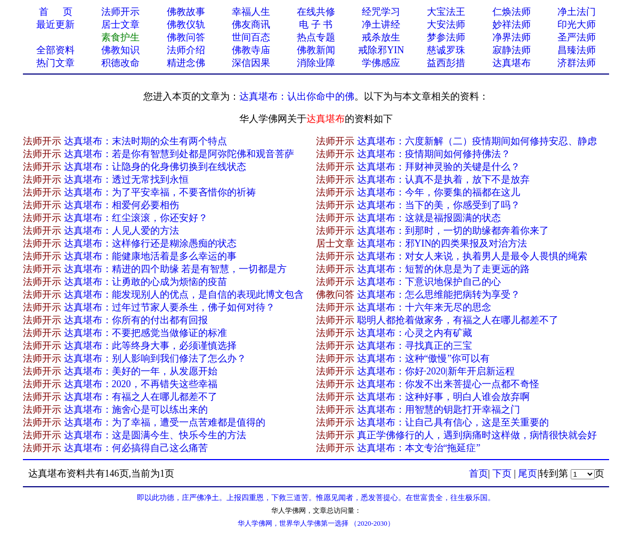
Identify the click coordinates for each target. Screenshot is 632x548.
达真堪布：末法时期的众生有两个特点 (145, 141)
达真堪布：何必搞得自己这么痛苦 (136, 448)
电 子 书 (316, 24)
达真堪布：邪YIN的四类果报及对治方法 (442, 243)
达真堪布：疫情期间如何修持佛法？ (434, 154)
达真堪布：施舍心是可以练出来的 (136, 409)
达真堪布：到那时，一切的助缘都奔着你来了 (453, 230)
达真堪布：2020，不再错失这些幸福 (140, 384)
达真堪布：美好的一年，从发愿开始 (140, 371)
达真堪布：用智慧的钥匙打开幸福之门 (438, 409)
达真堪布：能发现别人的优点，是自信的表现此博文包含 (184, 294)
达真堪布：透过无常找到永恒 (126, 179)
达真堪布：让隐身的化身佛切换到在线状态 (155, 166)
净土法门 (576, 11)
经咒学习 (381, 11)
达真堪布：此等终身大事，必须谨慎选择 (150, 345)
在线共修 (316, 11)
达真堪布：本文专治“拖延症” (419, 448)
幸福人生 (251, 11)
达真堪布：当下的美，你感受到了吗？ (438, 205)
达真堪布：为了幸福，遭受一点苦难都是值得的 (164, 422)
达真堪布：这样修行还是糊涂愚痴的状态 (150, 243)
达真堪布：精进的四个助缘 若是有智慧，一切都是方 (175, 269)
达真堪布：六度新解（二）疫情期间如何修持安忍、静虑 (477, 141)
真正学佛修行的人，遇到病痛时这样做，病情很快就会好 (477, 435)
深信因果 (251, 63)
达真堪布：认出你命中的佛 (296, 96)
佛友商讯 (251, 24)
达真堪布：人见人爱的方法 (121, 230)
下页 (502, 473)
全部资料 (55, 50)
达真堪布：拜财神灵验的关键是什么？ (438, 166)
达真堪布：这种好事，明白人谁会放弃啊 (443, 396)
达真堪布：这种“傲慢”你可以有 (423, 358)
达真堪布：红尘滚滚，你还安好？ (136, 217)
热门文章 (55, 63)
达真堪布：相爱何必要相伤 (121, 205)
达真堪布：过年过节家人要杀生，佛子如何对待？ (169, 307)
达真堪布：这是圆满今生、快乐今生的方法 (155, 435)
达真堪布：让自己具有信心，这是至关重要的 (453, 422)
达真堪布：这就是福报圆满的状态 (429, 217)
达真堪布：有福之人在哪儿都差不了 (140, 396)
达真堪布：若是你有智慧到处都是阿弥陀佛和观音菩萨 (179, 154)
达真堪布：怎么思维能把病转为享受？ (438, 294)
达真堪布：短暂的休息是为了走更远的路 (443, 269)
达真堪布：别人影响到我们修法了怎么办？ (155, 358)
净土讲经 (381, 24)
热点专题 (316, 37)
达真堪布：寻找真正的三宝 (414, 345)
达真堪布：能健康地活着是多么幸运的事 (150, 256)
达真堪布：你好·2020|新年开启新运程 (436, 371)
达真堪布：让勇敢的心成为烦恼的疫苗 (145, 281)
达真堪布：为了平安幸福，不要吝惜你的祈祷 (160, 192)
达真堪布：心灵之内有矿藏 (414, 333)
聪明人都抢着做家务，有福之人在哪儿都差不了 (457, 320)
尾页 (527, 473)
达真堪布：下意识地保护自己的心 (429, 281)
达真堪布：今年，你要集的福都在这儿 (438, 192)
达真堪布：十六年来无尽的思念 (424, 307)
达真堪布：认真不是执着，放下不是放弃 (443, 179)
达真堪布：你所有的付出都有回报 (136, 320)
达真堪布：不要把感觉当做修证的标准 (145, 333)
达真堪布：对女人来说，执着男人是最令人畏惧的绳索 (472, 256)
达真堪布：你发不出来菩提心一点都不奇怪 (448, 384)
